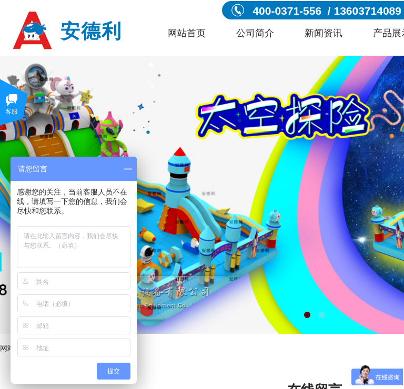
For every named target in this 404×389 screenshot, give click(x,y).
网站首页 (187, 33)
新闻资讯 (323, 33)
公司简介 (255, 33)
